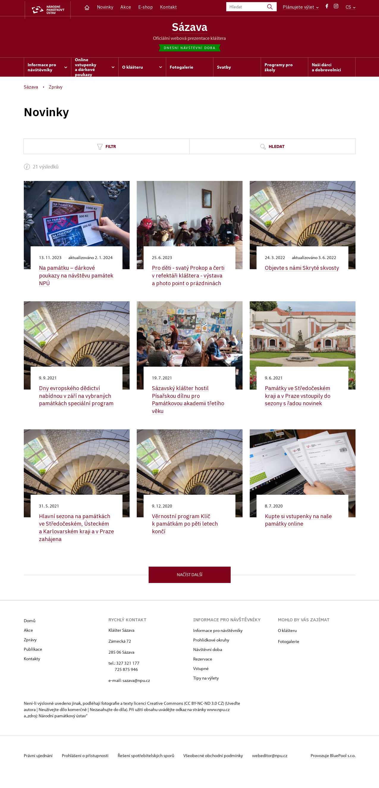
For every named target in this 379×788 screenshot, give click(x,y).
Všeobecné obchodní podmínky (217, 768)
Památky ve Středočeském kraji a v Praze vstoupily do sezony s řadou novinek (299, 406)
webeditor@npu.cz (274, 768)
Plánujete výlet (301, 7)
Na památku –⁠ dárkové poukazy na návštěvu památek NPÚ (69, 277)
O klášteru (287, 643)
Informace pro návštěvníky (218, 643)
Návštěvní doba (207, 662)
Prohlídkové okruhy (211, 652)
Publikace (33, 662)
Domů (29, 633)
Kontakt (168, 7)
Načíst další (189, 587)
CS (351, 7)
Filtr (106, 148)
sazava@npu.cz (136, 693)
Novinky (105, 7)
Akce (125, 7)
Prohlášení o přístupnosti (87, 768)
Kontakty (32, 671)
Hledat (272, 148)
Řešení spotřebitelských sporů (148, 768)
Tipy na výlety (206, 691)
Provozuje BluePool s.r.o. (333, 768)
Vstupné (201, 681)
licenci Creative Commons (158, 716)
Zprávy (30, 652)
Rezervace (202, 671)
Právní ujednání (39, 768)
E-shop (145, 7)
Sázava (189, 27)
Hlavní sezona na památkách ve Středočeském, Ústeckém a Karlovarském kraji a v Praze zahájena (76, 539)
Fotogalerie (288, 654)
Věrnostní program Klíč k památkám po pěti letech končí (187, 535)
